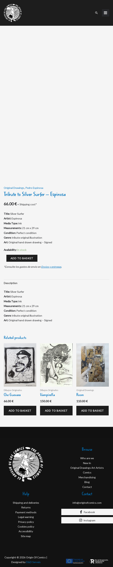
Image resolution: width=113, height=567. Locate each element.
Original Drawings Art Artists (87, 470)
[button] (96, 12)
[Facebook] (87, 515)
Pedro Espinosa (34, 187)
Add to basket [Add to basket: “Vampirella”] (50, 411)
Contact (87, 489)
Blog (87, 484)
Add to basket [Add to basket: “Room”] (87, 411)
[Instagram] (87, 523)
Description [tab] (10, 282)
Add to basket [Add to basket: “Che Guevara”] (14, 411)
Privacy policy (26, 524)
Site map (26, 539)
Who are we (87, 461)
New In (87, 465)
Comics (87, 475)
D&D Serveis (33, 565)
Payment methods (25, 515)
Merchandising (87, 480)
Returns (26, 510)
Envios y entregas (51, 266)
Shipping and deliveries (26, 505)
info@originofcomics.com (87, 505)
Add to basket (22, 257)
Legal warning (26, 519)
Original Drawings (14, 187)
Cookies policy (26, 529)
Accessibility (26, 534)
